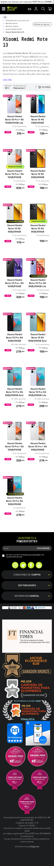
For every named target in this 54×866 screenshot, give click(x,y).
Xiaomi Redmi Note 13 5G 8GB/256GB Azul (37, 337)
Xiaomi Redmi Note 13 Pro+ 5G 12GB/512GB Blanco (14, 175)
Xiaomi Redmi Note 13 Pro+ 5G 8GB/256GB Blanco (37, 448)
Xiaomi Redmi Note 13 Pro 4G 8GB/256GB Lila (38, 283)
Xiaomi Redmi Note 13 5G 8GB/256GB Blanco (14, 230)
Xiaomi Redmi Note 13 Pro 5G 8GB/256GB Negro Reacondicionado (14, 504)
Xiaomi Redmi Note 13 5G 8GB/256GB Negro (37, 175)
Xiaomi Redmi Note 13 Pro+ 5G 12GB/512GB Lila (14, 119)
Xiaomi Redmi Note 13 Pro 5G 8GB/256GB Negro (14, 339)
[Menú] (3, 9)
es (29, 9)
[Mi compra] (50, 9)
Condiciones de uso (14, 557)
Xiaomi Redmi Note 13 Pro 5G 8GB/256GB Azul (14, 392)
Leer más (7, 79)
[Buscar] (43, 9)
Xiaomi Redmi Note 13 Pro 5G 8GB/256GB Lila (38, 392)
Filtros (44, 87)
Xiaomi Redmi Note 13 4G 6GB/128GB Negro (37, 121)
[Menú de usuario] (36, 9)
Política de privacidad (31, 555)
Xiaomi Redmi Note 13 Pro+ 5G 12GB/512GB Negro (14, 284)
